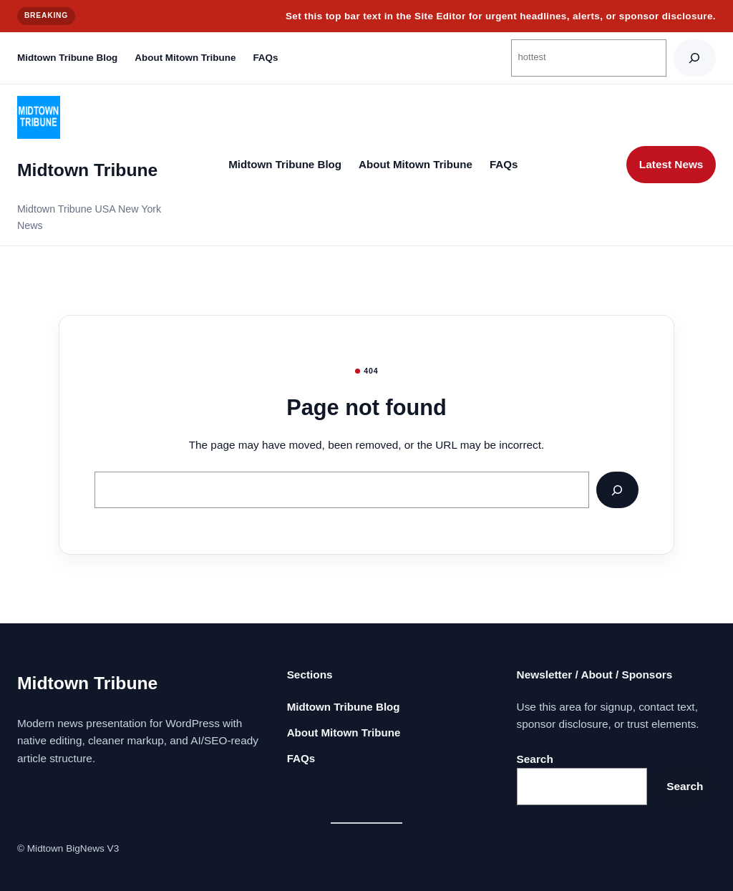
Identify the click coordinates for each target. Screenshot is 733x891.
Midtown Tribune (87, 170)
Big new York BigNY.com (662, 848)
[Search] (695, 57)
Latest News (671, 164)
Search (535, 759)
